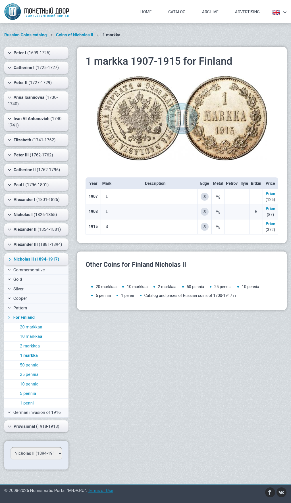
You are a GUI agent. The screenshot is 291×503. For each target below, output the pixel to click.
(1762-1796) (34, 170)
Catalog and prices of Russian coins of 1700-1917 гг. (191, 295)
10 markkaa (31, 336)
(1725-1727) (33, 67)
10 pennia (29, 384)
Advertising (247, 12)
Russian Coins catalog (25, 34)
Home (146, 12)
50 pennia (29, 365)
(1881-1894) (35, 244)
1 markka (29, 355)
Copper (17, 298)
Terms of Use (100, 490)
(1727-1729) (30, 82)
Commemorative (26, 270)
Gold (15, 279)
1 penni (27, 403)
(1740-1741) (35, 121)
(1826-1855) (32, 214)
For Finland (21, 317)
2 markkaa (30, 346)
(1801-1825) (34, 199)
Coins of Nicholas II (74, 34)
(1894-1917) (33, 259)
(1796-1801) (28, 185)
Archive (210, 12)
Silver (16, 289)
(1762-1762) (30, 155)
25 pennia (29, 374)
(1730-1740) (33, 100)
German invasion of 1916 (34, 412)
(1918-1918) (33, 426)
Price (270, 193)
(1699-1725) (29, 53)
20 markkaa (31, 327)
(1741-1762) (31, 140)
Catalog (177, 12)
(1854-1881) (34, 229)
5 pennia (28, 393)
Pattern (17, 308)
